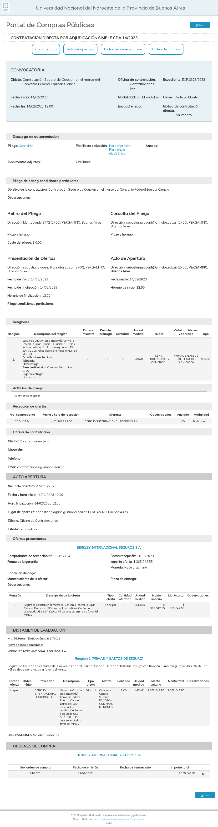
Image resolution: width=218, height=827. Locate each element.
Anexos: (152, 146)
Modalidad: (127, 97)
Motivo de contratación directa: (181, 108)
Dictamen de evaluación (123, 49)
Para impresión (120, 146)
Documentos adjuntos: (24, 162)
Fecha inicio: (20, 97)
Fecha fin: (17, 106)
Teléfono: (14, 458)
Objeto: (16, 79)
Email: (12, 467)
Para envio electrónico (117, 151)
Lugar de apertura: (21, 512)
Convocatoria (46, 49)
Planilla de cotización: (91, 146)
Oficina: (13, 441)
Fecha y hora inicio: (22, 495)
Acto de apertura (80, 49)
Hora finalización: (20, 503)
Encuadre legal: (130, 106)
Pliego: (13, 146)
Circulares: (83, 162)
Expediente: (172, 79)
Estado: (13, 529)
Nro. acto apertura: (21, 486)
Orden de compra (166, 49)
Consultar (26, 146)
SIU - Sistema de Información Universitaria (119, 819)
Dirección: (15, 450)
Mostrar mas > (31, 377)
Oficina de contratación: (137, 79)
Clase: (167, 97)
